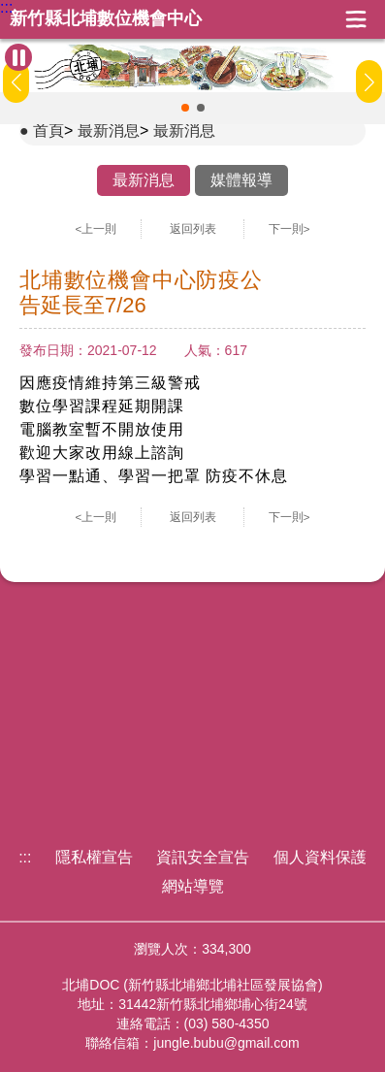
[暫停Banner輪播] (18, 57)
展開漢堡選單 (356, 19)
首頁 (48, 130)
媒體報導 (241, 180)
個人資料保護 (320, 857)
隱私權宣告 (94, 857)
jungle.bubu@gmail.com (226, 1043)
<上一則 (96, 229)
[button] (185, 108)
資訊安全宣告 (202, 857)
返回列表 (193, 229)
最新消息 (109, 130)
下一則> (289, 229)
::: (6, 8)
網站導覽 (193, 886)
